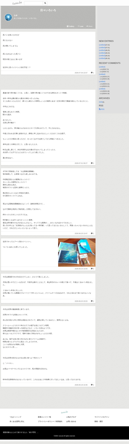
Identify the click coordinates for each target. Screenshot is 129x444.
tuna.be (64, 412)
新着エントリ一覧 (44, 417)
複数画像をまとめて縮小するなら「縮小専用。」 (21, 432)
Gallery (70, 26)
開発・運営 (99, 421)
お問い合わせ (71, 421)
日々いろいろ (48, 10)
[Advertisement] (48, 81)
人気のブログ (71, 417)
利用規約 (59, 421)
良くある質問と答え (17, 421)
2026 (101, 102)
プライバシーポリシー (46, 421)
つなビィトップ (15, 417)
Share (89, 26)
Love (80, 26)
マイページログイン (102, 417)
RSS (101, 109)
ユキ (16, 15)
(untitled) (102, 45)
